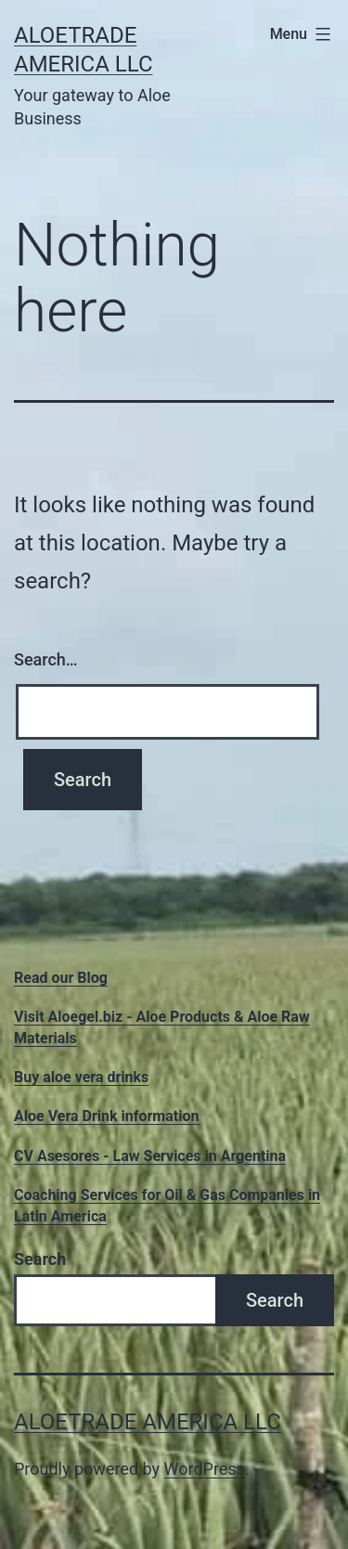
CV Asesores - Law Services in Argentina (150, 1156)
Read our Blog (61, 978)
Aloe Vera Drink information (106, 1116)
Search (40, 1259)
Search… (46, 659)
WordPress (204, 1468)
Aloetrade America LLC (147, 1422)
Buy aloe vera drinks (81, 1077)
